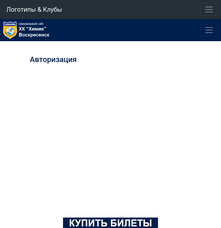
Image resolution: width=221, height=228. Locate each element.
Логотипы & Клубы (34, 9)
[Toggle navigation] (209, 9)
